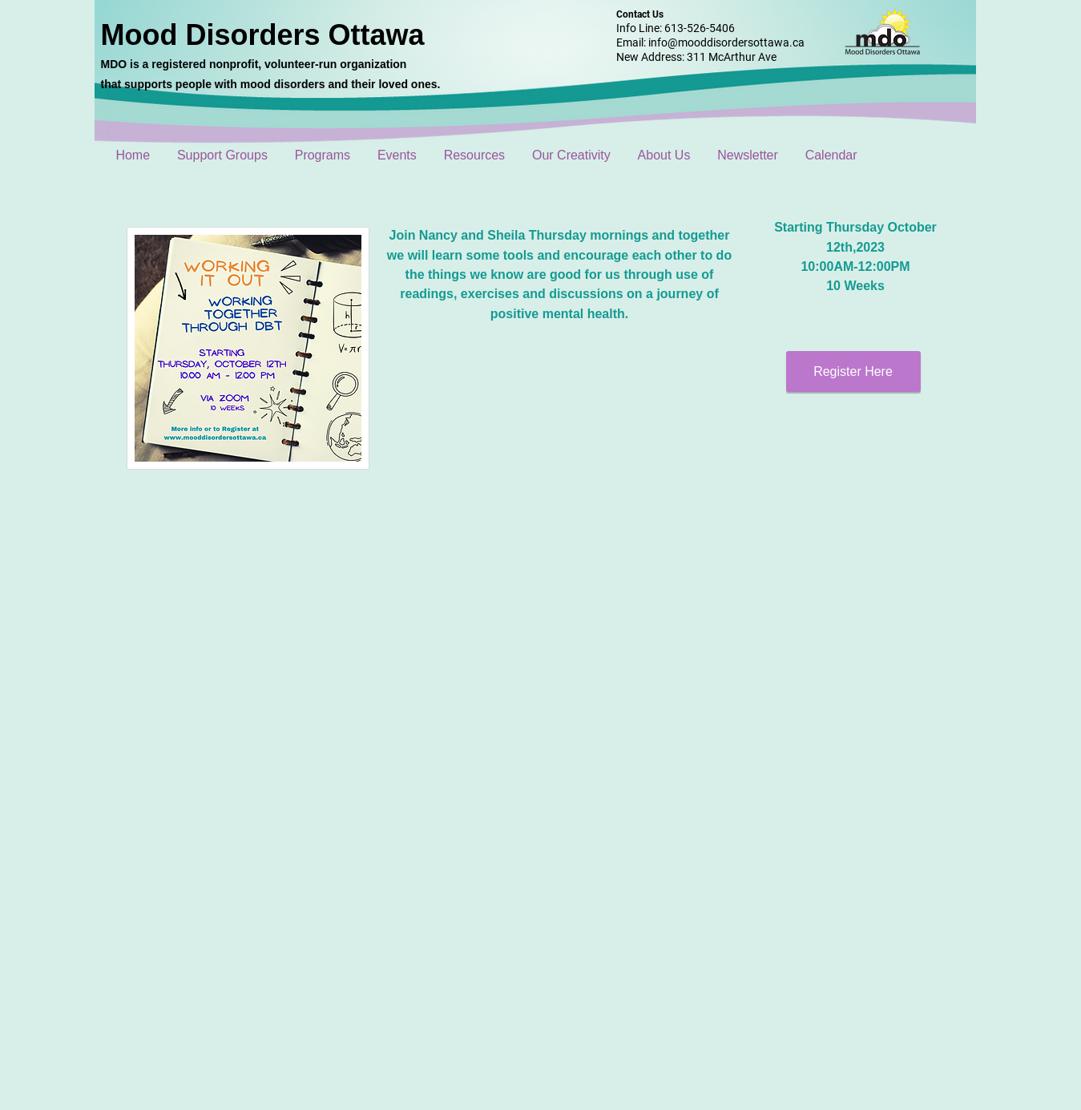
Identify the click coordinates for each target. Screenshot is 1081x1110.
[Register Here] (853, 371)
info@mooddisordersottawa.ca (726, 42)
